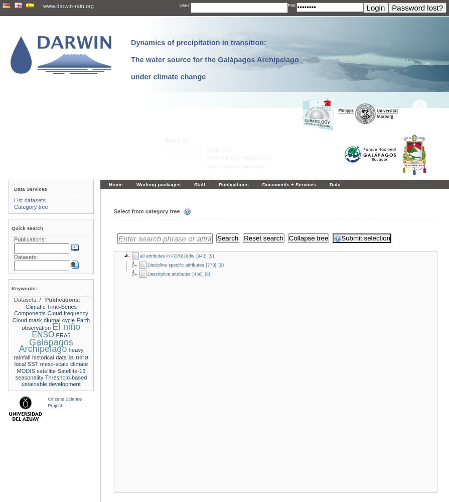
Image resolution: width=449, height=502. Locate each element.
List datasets (30, 200)
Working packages (158, 184)
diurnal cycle (59, 320)
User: (185, 5)
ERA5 (63, 335)
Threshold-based (66, 377)
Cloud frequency (68, 313)
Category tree (31, 207)
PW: (292, 5)
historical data (49, 357)
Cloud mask (27, 320)
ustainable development (51, 384)
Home (116, 184)
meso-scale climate (64, 364)
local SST (27, 364)
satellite (46, 371)
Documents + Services (289, 184)
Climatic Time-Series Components (45, 310)
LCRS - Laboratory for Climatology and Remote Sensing (245, 492)
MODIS (26, 371)
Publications (234, 184)
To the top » (428, 472)
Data (335, 184)
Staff (199, 184)
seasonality (30, 377)
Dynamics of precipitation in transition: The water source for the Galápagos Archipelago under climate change (215, 60)
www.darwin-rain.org (68, 6)
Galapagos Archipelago (46, 345)
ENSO (43, 334)
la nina (78, 357)
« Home (118, 472)
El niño (67, 327)
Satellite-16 (72, 371)
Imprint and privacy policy (224, 485)
